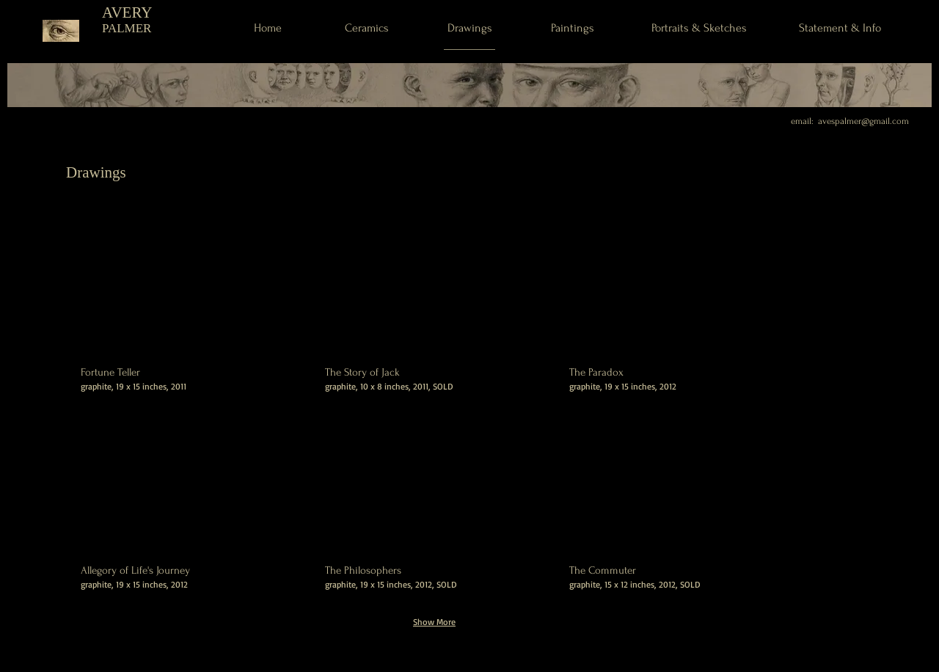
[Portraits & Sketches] (698, 28)
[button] (190, 318)
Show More (434, 621)
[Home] (267, 28)
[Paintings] (572, 28)
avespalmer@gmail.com (863, 121)
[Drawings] (469, 28)
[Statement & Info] (839, 27)
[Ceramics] (366, 28)
